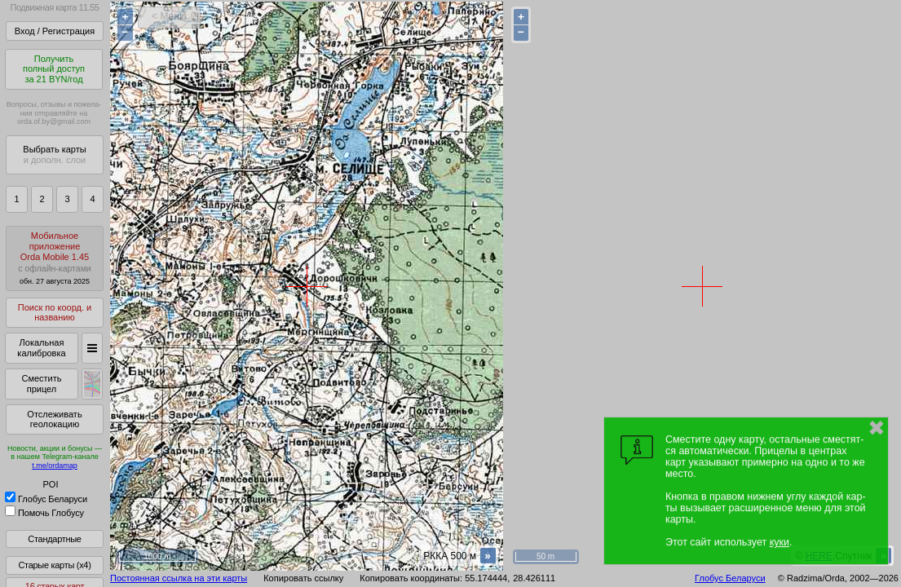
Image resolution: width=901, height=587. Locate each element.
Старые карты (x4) (54, 565)
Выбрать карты (54, 154)
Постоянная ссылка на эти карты (178, 578)
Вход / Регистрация (55, 31)
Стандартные (54, 539)
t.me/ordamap (54, 465)
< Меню (169, 16)
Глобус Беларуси (46, 499)
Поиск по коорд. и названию (54, 312)
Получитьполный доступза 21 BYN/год (54, 69)
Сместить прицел (41, 383)
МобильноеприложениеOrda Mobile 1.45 (54, 258)
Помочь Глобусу (44, 513)
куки (779, 542)
